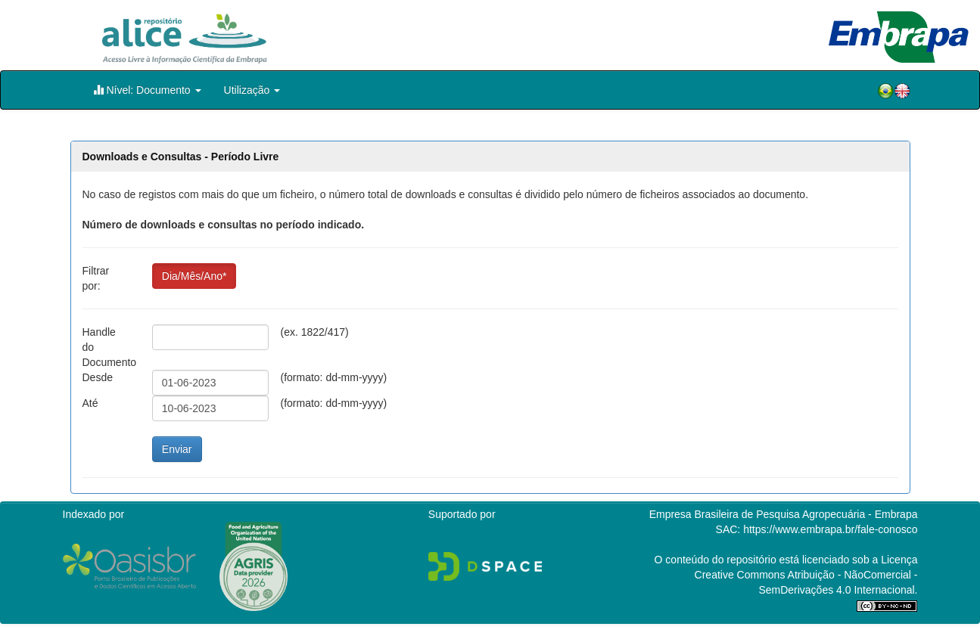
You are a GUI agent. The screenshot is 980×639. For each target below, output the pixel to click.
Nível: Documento (147, 89)
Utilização (252, 90)
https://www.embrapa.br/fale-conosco (830, 529)
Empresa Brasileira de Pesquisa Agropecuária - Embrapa (783, 514)
